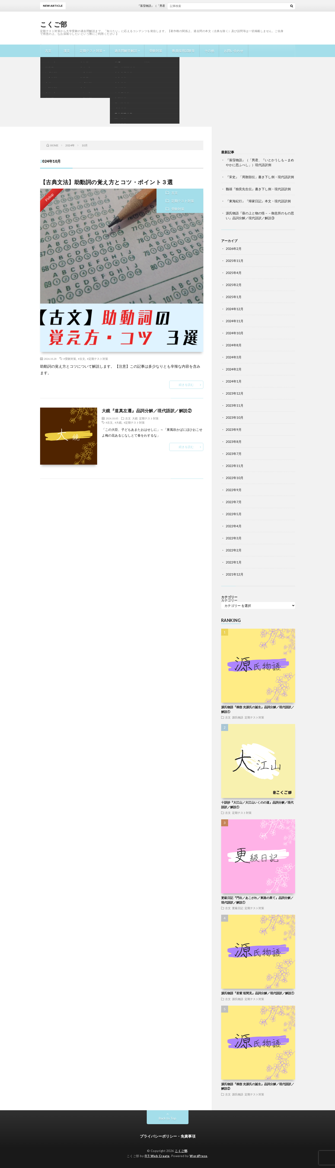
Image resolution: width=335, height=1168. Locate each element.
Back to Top (167, 1118)
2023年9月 (234, 429)
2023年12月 (234, 393)
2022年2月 (234, 550)
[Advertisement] (168, 91)
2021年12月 (234, 574)
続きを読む (186, 384)
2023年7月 (234, 454)
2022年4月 (234, 526)
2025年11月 (234, 261)
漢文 (67, 51)
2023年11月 (234, 405)
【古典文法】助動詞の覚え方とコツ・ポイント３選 (106, 182)
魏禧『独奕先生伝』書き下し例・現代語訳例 (258, 189)
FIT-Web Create (157, 1156)
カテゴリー (229, 600)
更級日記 (237, 908)
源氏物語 (237, 717)
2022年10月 (234, 478)
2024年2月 (234, 369)
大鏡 (135, 418)
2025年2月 (234, 285)
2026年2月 (234, 249)
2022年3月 (234, 538)
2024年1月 (234, 381)
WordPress (198, 1156)
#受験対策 (70, 358)
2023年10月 (234, 417)
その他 (209, 51)
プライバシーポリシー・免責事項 (167, 1136)
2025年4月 (234, 273)
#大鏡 (118, 422)
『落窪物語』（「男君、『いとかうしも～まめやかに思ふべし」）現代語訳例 (191, 5)
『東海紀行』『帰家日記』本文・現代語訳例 (258, 201)
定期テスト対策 (91, 51)
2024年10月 (234, 333)
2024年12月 (234, 309)
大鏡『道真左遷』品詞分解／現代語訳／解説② (147, 410)
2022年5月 (234, 514)
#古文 (81, 358)
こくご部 (53, 24)
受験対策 (155, 51)
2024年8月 (234, 345)
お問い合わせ (233, 51)
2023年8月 (234, 442)
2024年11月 (234, 321)
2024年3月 (234, 357)
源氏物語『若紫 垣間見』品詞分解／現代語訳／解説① (257, 993)
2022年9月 (234, 490)
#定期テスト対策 (97, 358)
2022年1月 (234, 562)
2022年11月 (234, 466)
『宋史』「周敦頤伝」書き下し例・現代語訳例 (260, 177)
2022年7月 (234, 502)
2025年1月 (234, 297)
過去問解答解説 (126, 51)
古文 (48, 51)
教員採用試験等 (183, 51)
